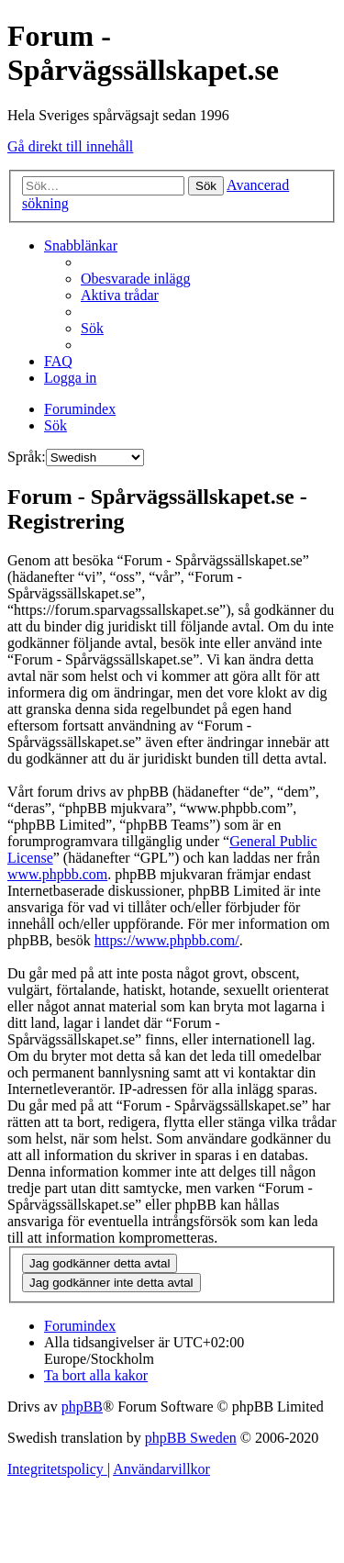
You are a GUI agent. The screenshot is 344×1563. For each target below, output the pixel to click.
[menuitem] (136, 278)
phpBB (82, 1406)
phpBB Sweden (191, 1438)
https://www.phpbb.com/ (166, 940)
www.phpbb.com (57, 874)
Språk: (26, 456)
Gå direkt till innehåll (70, 146)
